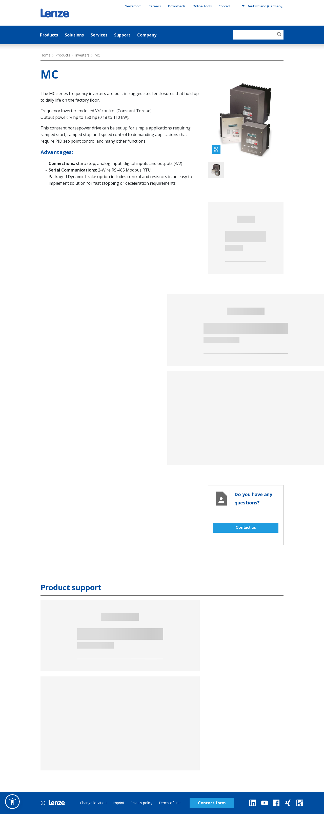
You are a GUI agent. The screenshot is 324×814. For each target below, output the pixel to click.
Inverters (82, 55)
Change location (93, 802)
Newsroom (133, 6)
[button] (12, 801)
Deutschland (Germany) (262, 5)
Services (99, 35)
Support (122, 35)
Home (45, 55)
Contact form (212, 803)
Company (146, 35)
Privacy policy (141, 802)
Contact (224, 6)
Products (49, 35)
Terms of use (169, 802)
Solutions (74, 35)
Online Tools (202, 6)
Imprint (118, 802)
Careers (155, 6)
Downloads (177, 6)
